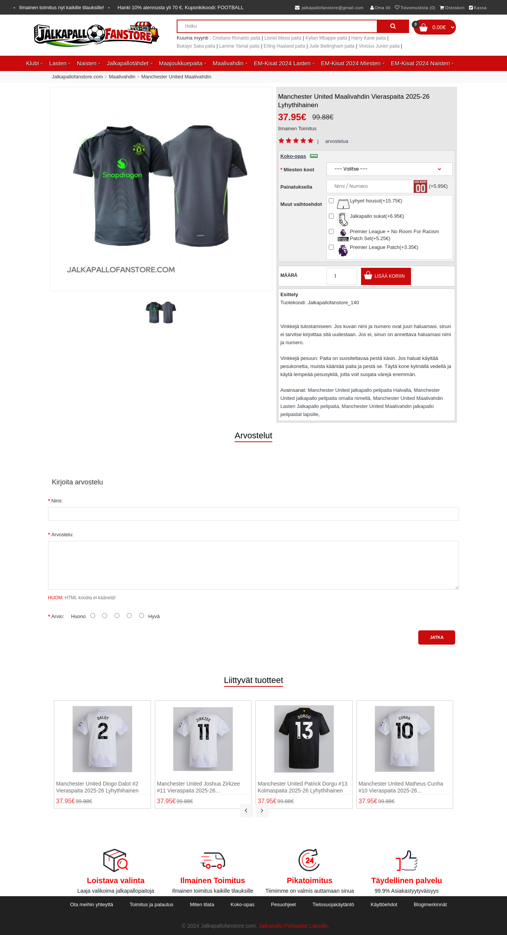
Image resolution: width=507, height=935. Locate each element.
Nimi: (57, 501)
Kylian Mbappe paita (326, 38)
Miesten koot (299, 169)
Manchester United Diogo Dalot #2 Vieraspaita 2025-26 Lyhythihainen (97, 787)
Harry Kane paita (368, 38)
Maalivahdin (122, 77)
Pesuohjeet (283, 904)
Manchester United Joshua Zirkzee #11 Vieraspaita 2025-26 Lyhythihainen (198, 787)
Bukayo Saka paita (196, 46)
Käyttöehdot (384, 904)
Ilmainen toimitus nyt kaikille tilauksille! (61, 7)
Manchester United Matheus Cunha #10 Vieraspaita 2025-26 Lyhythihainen (401, 787)
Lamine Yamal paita (239, 46)
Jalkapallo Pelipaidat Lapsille (293, 926)
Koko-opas (299, 156)
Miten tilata (202, 904)
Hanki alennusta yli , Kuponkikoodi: (181, 7)
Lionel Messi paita (283, 38)
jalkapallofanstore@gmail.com (329, 7)
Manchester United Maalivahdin (176, 77)
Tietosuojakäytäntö (333, 904)
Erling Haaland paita (284, 46)
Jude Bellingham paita (332, 46)
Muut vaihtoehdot (301, 204)
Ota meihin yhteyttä (91, 904)
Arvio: (57, 616)
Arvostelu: (62, 534)
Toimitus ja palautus (151, 904)
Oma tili (380, 7)
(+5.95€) (438, 186)
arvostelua (336, 141)
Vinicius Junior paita (379, 46)
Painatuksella (296, 187)
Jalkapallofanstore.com (77, 77)
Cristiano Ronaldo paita (236, 38)
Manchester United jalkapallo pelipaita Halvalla (359, 390)
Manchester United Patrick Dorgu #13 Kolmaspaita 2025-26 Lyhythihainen (302, 787)
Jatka (437, 637)
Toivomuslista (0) (415, 7)
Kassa (478, 7)
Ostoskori (452, 7)
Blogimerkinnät (430, 904)
